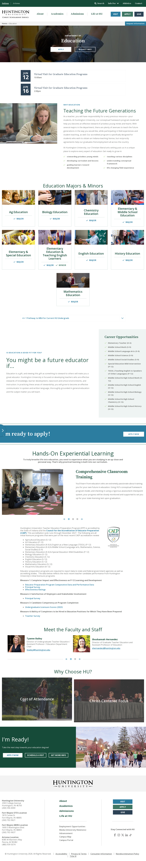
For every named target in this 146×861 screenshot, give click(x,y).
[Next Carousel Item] (82, 519)
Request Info (135, 23)
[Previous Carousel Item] (64, 519)
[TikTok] (130, 834)
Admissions (77, 13)
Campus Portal (66, 839)
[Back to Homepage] (73, 783)
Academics (57, 13)
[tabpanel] (73, 492)
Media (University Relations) (72, 829)
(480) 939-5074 (8, 844)
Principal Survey (32, 587)
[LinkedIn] (126, 834)
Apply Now (133, 434)
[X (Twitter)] (122, 834)
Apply (127, 14)
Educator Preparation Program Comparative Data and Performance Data (59, 584)
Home (4, 23)
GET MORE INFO (58, 755)
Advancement (66, 833)
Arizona (16, 3)
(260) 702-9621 (8, 819)
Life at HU (97, 13)
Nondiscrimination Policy (127, 853)
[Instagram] (118, 834)
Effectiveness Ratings (35, 589)
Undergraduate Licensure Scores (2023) (44, 607)
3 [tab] (77, 519)
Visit (115, 14)
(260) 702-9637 (8, 832)
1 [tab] (69, 519)
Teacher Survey (32, 615)
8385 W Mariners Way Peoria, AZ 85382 (12, 840)
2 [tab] (73, 519)
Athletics (127, 3)
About (40, 13)
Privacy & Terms (79, 853)
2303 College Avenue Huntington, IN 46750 (12, 803)
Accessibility (61, 853)
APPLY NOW (12, 755)
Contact (138, 3)
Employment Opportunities (72, 826)
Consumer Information (101, 853)
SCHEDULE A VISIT (35, 755)
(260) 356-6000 (8, 807)
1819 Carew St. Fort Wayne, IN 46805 (12, 816)
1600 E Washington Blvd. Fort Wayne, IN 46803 (13, 828)
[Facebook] (114, 834)
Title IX (73, 856)
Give (139, 14)
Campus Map (65, 836)
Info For (113, 3)
